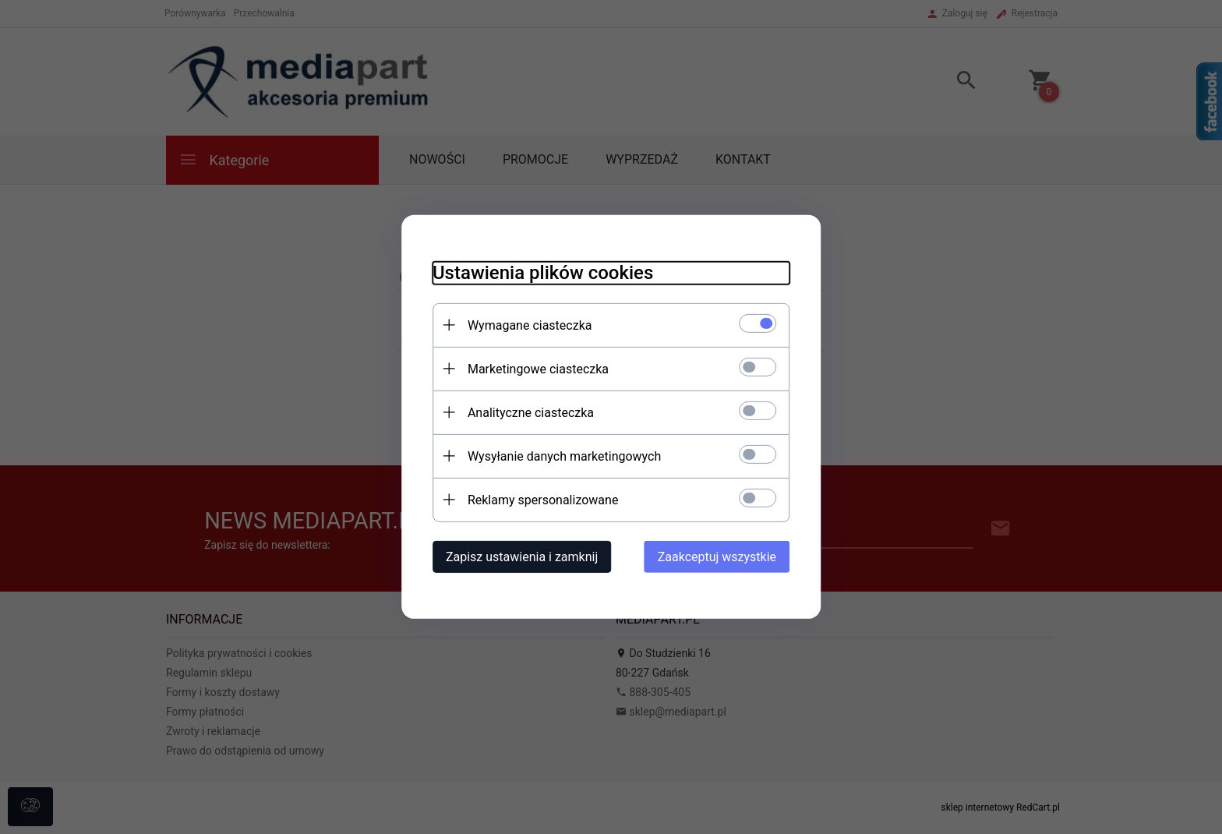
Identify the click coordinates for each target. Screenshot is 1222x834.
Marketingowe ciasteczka (537, 369)
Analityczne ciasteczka (530, 412)
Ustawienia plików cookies (542, 273)
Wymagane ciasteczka (529, 325)
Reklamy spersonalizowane (542, 500)
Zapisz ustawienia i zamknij (521, 557)
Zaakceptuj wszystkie (718, 557)
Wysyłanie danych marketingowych (563, 456)
